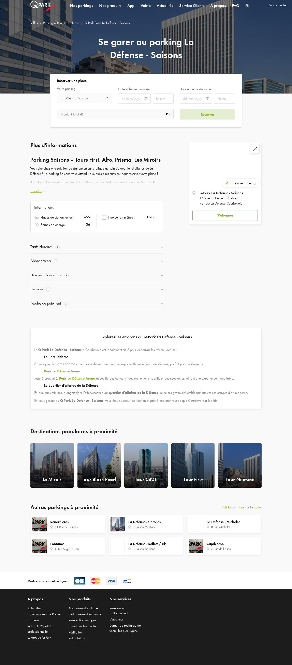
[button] (225, 215)
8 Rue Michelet (220, 527)
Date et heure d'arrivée (133, 89)
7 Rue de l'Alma (221, 549)
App (130, 9)
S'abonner (225, 215)
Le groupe (39, 637)
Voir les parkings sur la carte (241, 507)
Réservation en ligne (82, 620)
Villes (34, 23)
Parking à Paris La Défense (61, 23)
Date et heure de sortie (195, 89)
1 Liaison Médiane (144, 527)
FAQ (235, 9)
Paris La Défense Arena (62, 371)
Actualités (165, 9)
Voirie (146, 9)
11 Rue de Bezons (66, 527)
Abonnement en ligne (83, 608)
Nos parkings (81, 9)
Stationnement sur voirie (85, 614)
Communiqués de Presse (43, 614)
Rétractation (77, 638)
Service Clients (191, 9)
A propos (218, 9)
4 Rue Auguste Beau (67, 549)
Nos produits (110, 9)
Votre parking (66, 89)
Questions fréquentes (83, 626)
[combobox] (249, 10)
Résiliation (76, 632)
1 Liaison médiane (144, 549)
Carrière (33, 620)
